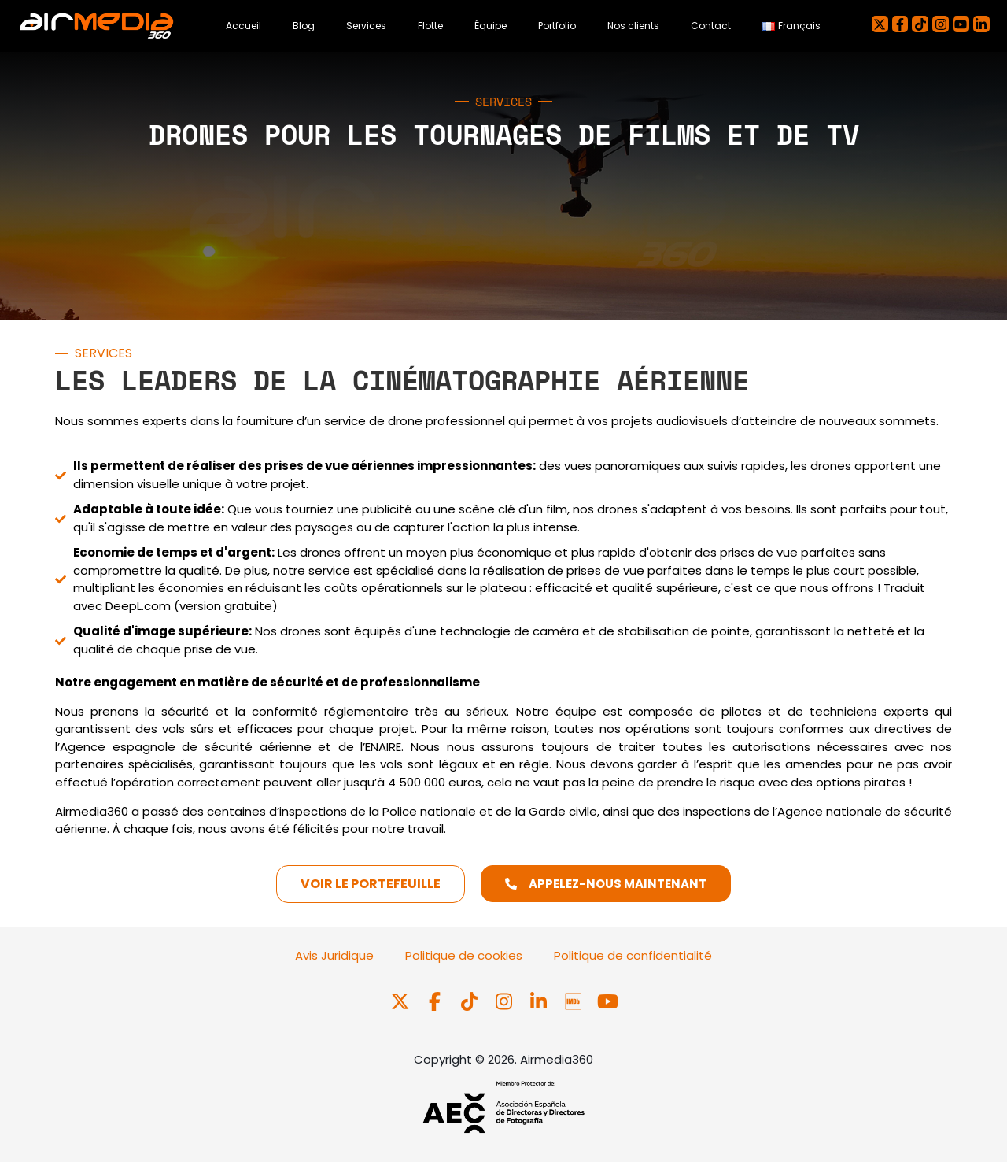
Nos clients (633, 25)
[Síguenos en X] (401, 1002)
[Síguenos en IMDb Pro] (574, 1002)
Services (366, 25)
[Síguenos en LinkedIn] (539, 1002)
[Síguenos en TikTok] (470, 1002)
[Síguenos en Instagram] (505, 1002)
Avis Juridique (334, 955)
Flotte (430, 25)
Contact (711, 25)
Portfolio (557, 25)
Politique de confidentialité (633, 955)
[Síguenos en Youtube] (607, 1002)
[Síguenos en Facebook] (436, 1002)
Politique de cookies (463, 955)
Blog (304, 25)
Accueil (243, 25)
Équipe (490, 25)
